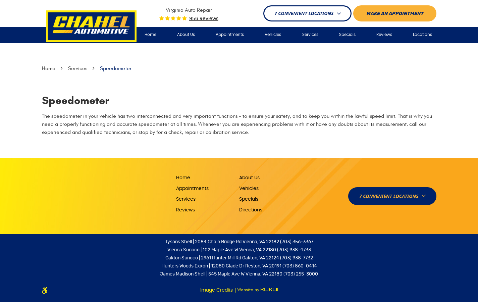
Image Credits (217, 290)
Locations (422, 35)
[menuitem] (150, 35)
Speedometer (115, 68)
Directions (250, 210)
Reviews (384, 35)
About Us (186, 35)
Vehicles (273, 35)
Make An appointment (394, 13)
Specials (347, 35)
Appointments (230, 35)
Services (310, 35)
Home (150, 35)
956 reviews (203, 18)
